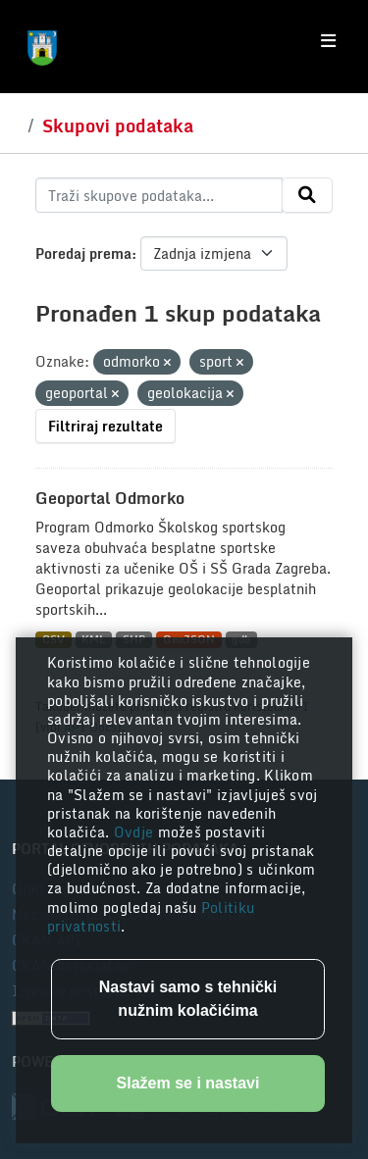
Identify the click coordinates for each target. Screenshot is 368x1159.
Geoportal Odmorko (109, 498)
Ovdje (136, 832)
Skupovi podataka (117, 125)
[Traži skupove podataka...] (159, 195)
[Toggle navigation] (328, 41)
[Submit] (307, 195)
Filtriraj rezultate (105, 426)
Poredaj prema (83, 253)
